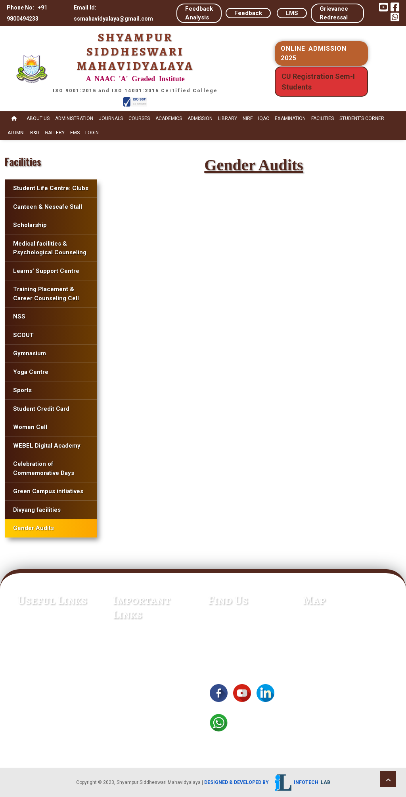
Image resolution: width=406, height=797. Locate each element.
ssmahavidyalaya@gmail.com (250, 639)
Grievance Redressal (334, 13)
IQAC (263, 118)
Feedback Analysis (199, 13)
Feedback (248, 13)
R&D (34, 132)
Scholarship (30, 225)
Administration (74, 118)
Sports (22, 390)
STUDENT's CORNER (361, 118)
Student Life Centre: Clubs (50, 188)
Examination (290, 118)
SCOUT (23, 335)
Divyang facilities (37, 509)
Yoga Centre (30, 372)
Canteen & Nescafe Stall (47, 206)
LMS (291, 13)
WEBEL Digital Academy (46, 445)
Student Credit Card (41, 408)
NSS (19, 316)
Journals (111, 118)
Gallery (55, 132)
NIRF (248, 118)
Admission (200, 118)
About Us (38, 118)
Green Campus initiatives (48, 491)
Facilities (322, 118)
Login (92, 132)
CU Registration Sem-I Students (318, 81)
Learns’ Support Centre (46, 271)
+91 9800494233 (233, 628)
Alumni (16, 132)
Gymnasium (29, 353)
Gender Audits (33, 528)
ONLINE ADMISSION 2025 (314, 53)
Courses (139, 118)
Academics (168, 118)
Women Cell (30, 427)
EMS (75, 132)
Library (227, 118)
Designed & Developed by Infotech (267, 782)
